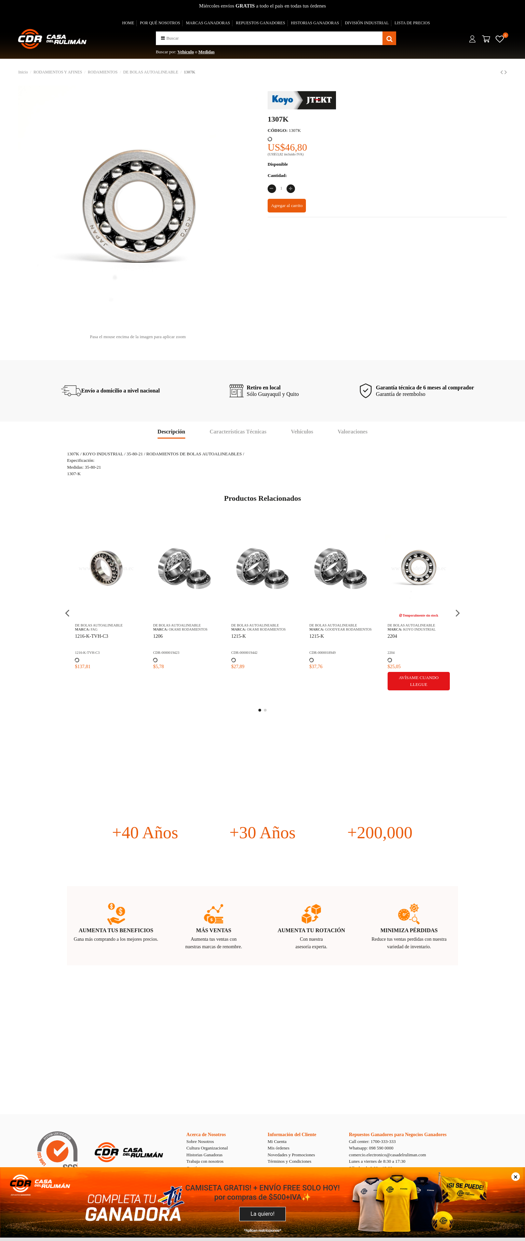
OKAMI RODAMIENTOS (184, 629)
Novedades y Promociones (291, 1154)
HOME (128, 22)
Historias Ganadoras (204, 1154)
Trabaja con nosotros (205, 1161)
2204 (388, 636)
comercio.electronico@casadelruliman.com (387, 1154)
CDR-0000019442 (241, 652)
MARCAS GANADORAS (208, 22)
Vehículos (302, 432)
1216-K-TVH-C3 (88, 636)
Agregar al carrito (286, 205)
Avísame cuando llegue (415, 681)
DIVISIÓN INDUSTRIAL (367, 22)
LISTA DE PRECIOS (412, 22)
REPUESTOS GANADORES (260, 22)
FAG (90, 629)
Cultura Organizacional (207, 1147)
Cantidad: (277, 175)
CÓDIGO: (278, 130)
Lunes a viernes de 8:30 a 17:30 (377, 1161)
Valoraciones (352, 432)
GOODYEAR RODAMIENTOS (345, 629)
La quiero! (262, 1214)
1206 (154, 636)
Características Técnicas (238, 432)
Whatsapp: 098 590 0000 (371, 1147)
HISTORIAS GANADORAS (315, 22)
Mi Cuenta (277, 1141)
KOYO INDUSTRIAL (416, 629)
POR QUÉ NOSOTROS (160, 22)
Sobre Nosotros (200, 1141)
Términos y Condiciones (289, 1161)
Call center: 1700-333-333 (372, 1141)
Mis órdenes (279, 1147)
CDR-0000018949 (319, 652)
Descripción (171, 432)
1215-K (235, 636)
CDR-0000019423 (163, 652)
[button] (163, 38)
